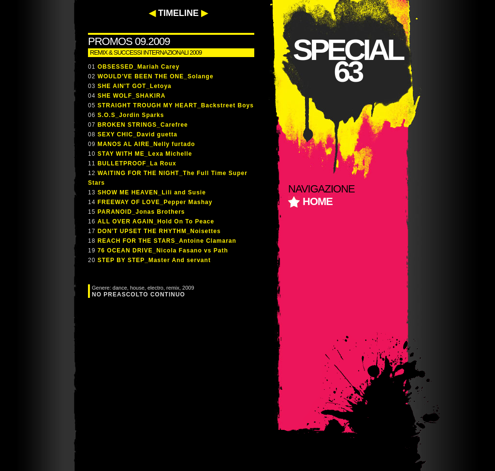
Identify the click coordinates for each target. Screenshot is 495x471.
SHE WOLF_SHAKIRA (132, 95)
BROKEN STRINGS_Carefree (143, 124)
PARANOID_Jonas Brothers (141, 211)
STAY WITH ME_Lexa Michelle (145, 153)
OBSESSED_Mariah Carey (139, 66)
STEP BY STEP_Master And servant (154, 260)
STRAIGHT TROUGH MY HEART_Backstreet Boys (176, 105)
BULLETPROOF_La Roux (137, 163)
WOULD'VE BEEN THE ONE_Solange (156, 76)
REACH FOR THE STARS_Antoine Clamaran (167, 240)
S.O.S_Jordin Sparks (131, 115)
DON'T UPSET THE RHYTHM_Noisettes (159, 231)
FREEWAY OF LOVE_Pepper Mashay (155, 202)
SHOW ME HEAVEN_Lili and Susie (152, 192)
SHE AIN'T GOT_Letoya (135, 86)
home (318, 201)
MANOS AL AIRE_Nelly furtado (146, 144)
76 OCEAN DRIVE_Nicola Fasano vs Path (163, 250)
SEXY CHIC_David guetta (137, 134)
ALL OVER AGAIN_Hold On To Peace (156, 221)
